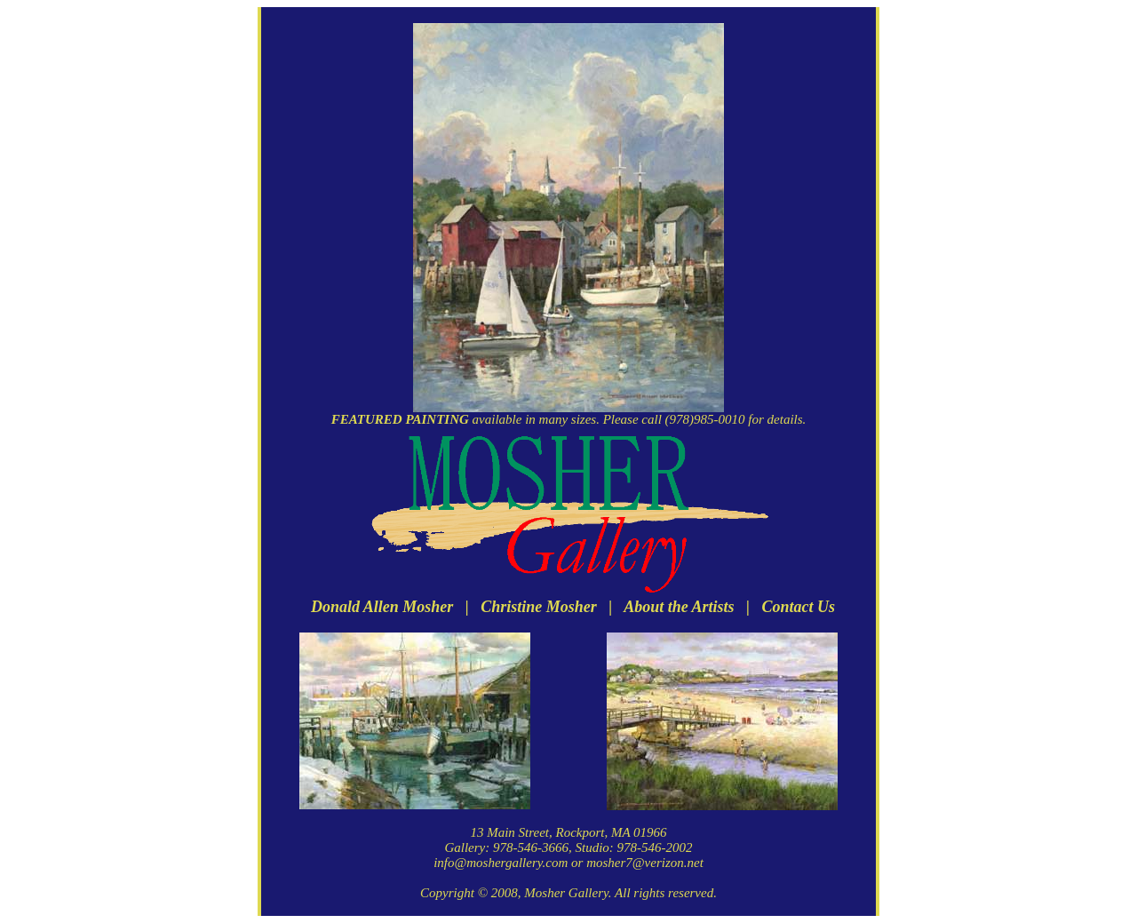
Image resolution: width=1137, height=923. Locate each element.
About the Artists (679, 607)
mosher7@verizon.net (645, 862)
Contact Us (799, 607)
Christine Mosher (539, 607)
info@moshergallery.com (500, 862)
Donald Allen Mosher (382, 607)
